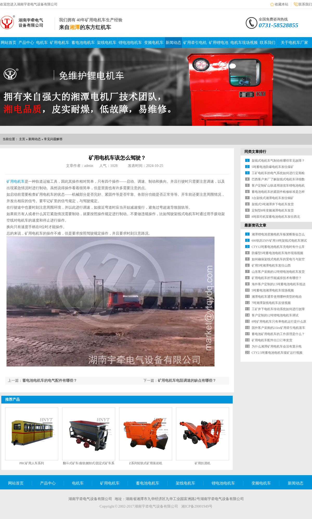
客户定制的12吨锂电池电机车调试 (275, 315)
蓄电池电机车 (83, 42)
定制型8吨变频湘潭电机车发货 (273, 210)
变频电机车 (154, 42)
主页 (22, 139)
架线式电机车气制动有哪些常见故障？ (278, 160)
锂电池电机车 (130, 42)
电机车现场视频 (244, 42)
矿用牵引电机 (195, 42)
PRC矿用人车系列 (32, 463)
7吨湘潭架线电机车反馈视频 (271, 303)
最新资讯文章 (255, 225)
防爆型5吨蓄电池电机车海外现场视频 (277, 253)
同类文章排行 (255, 152)
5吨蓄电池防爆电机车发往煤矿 (273, 167)
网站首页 (8, 42)
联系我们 (305, 4)
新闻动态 (173, 42)
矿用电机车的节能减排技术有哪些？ (277, 278)
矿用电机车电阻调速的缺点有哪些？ (187, 381)
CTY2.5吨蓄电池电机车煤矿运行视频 (277, 352)
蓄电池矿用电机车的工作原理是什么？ (278, 334)
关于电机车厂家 (294, 42)
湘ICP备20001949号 (196, 506)
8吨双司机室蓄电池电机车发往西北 (276, 216)
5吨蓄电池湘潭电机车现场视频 (273, 290)
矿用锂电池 (218, 42)
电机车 (42, 42)
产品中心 (26, 42)
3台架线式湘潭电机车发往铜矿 (273, 198)
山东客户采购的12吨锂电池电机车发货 (278, 272)
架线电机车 (106, 42)
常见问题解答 (53, 139)
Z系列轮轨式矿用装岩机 (145, 463)
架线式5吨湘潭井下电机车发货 (273, 204)
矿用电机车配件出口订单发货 (272, 340)
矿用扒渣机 (202, 463)
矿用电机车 (59, 42)
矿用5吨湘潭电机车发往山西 (271, 265)
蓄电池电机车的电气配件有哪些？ (49, 381)
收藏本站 (281, 4)
